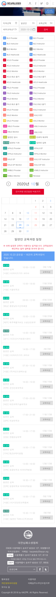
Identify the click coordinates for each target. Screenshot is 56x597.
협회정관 (5, 579)
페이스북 (39, 569)
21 (5, 225)
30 (20, 231)
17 (27, 218)
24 (27, 225)
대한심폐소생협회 (11, 3)
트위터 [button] (41, 3)
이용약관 (32, 579)
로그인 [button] (30, 3)
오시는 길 (5, 587)
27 (51, 225)
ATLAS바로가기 (49, 11)
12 (43, 212)
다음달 (47, 184)
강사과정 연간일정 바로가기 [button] (28, 191)
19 (43, 218)
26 (43, 225)
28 (5, 231)
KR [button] (47, 3)
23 (20, 224)
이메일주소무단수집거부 (39, 583)
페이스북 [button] (35, 3)
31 (27, 231)
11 (35, 212)
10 (27, 212)
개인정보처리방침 (9, 583)
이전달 (8, 184)
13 (51, 212)
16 (20, 218)
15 (12, 218)
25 (35, 225)
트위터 (45, 569)
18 (35, 218)
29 (12, 231)
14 (5, 218)
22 (12, 225)
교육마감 (46, 272)
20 (51, 218)
